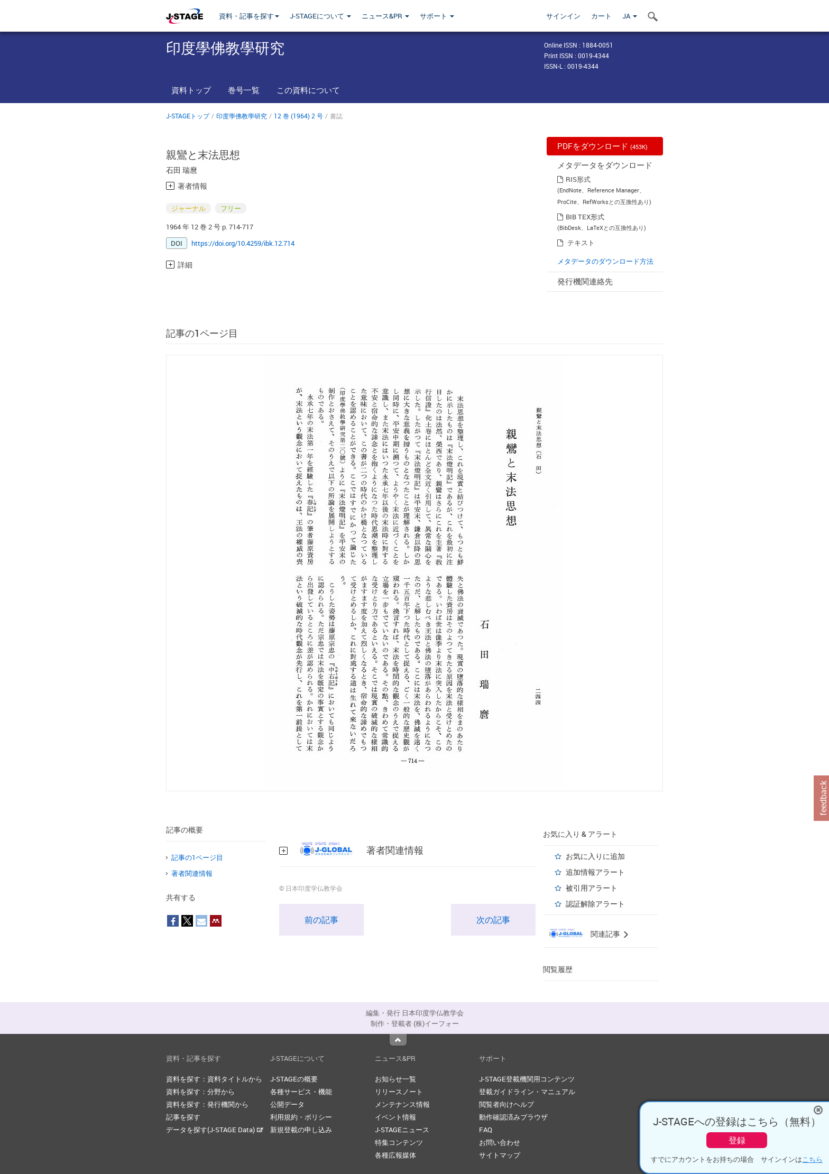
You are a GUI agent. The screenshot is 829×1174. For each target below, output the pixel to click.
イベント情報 (395, 1117)
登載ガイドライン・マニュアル (527, 1091)
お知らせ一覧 (395, 1079)
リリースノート (399, 1091)
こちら (812, 1159)
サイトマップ (499, 1155)
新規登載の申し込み (301, 1129)
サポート (437, 16)
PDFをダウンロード (602, 146)
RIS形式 (578, 179)
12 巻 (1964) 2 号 (298, 116)
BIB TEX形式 (585, 216)
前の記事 (321, 920)
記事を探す (183, 1117)
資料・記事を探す (249, 16)
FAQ (485, 1129)
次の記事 (493, 920)
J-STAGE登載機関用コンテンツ (527, 1079)
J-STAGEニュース (402, 1129)
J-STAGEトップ (187, 116)
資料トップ (191, 90)
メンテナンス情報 (402, 1104)
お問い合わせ (499, 1142)
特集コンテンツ (399, 1142)
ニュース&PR (385, 16)
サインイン (563, 16)
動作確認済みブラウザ (513, 1117)
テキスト (581, 242)
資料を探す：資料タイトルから (214, 1079)
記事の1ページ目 (197, 857)
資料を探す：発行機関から (207, 1104)
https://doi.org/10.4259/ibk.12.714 (242, 243)
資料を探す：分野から (200, 1091)
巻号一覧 (244, 90)
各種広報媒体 (395, 1155)
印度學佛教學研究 (241, 116)
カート (601, 16)
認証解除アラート (595, 904)
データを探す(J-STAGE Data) (214, 1129)
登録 (737, 1140)
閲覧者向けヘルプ (506, 1104)
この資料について (308, 90)
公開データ (287, 1104)
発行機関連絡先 (585, 281)
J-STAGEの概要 (294, 1079)
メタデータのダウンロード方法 (605, 261)
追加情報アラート (595, 872)
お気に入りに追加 (595, 856)
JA (629, 16)
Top (398, 1040)
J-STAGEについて (320, 16)
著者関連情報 (192, 873)
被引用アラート (592, 888)
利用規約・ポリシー (301, 1117)
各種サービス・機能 (301, 1091)
